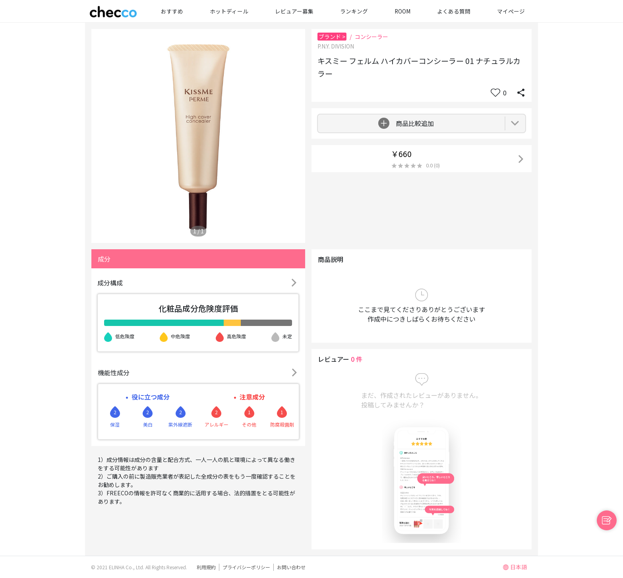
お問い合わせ (291, 567)
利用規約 (206, 567)
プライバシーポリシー (246, 567)
